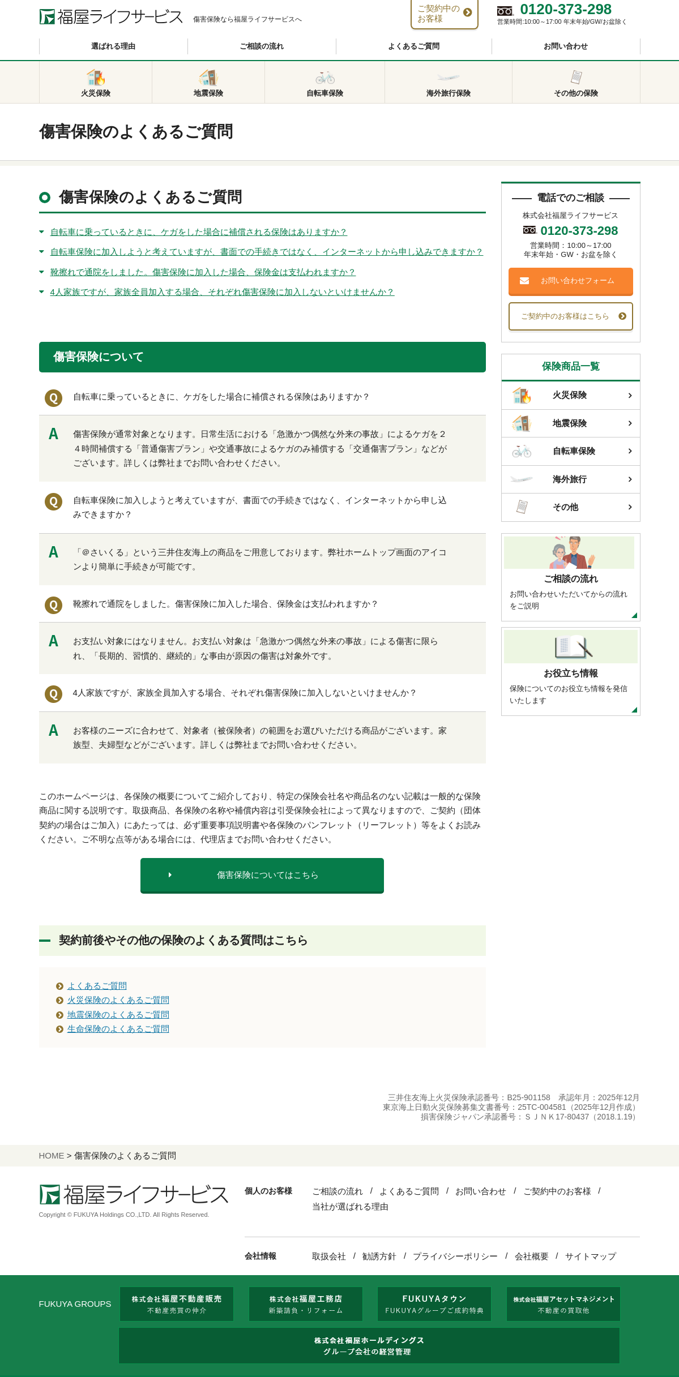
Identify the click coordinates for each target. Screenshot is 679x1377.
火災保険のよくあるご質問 (118, 1000)
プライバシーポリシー (455, 1256)
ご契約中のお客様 (557, 1191)
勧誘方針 (379, 1256)
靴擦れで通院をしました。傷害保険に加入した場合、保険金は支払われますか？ (203, 272)
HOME (52, 1155)
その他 (544, 507)
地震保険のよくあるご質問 (118, 1014)
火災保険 (548, 395)
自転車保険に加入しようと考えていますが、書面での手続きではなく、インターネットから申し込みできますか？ (267, 251)
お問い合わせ (566, 46)
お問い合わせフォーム (577, 280)
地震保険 (548, 423)
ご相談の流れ (262, 46)
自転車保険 (552, 451)
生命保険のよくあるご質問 (118, 1028)
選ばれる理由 (113, 46)
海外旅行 (548, 479)
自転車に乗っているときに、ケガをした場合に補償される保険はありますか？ (199, 232)
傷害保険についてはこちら (268, 875)
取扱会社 (329, 1256)
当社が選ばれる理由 (350, 1206)
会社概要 (532, 1256)
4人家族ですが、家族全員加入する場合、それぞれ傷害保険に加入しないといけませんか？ (222, 292)
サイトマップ (590, 1256)
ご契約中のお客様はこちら (565, 316)
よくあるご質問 (413, 46)
